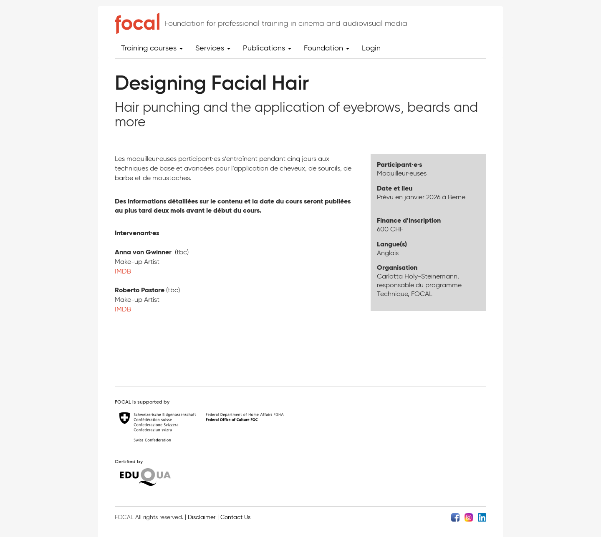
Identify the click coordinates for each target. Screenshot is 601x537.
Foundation (326, 48)
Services (212, 48)
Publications (267, 48)
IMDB (123, 271)
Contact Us (235, 517)
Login (371, 48)
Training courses (152, 48)
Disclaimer (201, 517)
